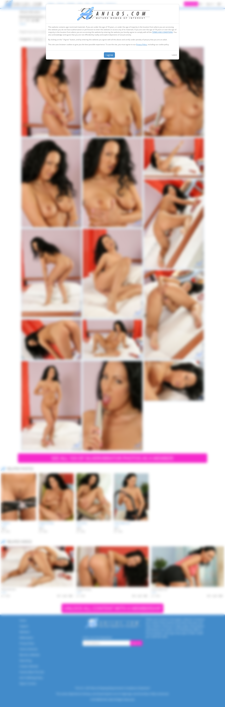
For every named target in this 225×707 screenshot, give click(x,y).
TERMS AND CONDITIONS (162, 32)
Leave (174, 55)
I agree (109, 55)
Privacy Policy (141, 44)
